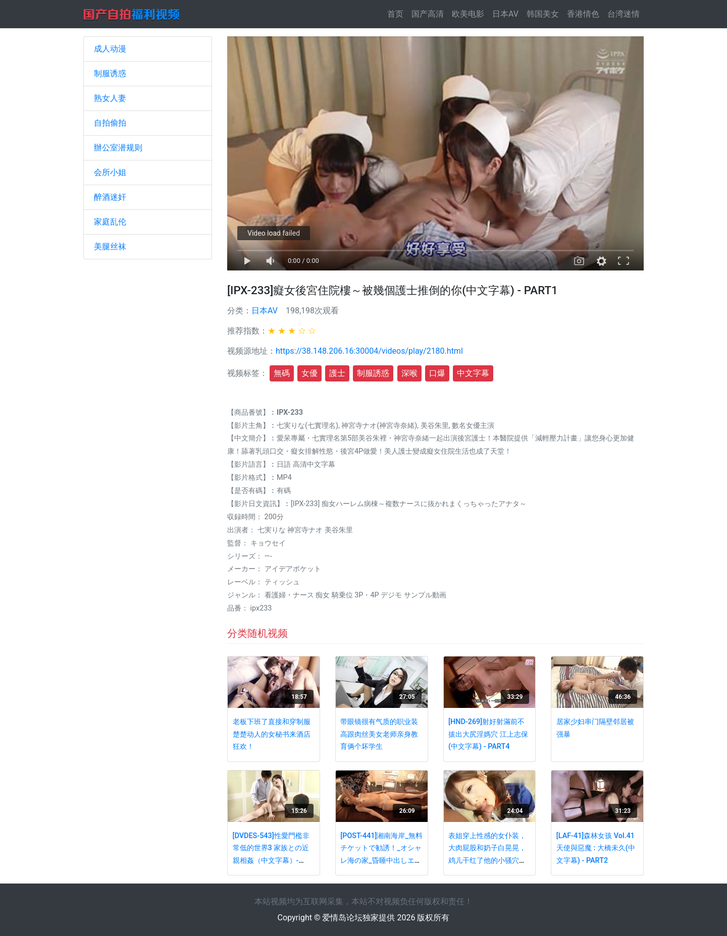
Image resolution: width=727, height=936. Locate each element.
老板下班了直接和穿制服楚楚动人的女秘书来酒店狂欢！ (271, 734)
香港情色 (583, 14)
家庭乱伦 (110, 222)
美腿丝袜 (110, 246)
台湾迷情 (623, 14)
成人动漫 (110, 48)
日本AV (505, 14)
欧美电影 (468, 14)
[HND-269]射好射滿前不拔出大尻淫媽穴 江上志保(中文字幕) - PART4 (488, 734)
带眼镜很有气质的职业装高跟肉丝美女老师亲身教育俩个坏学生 (379, 734)
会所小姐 (110, 172)
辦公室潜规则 (118, 147)
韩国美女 (543, 14)
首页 (397, 13)
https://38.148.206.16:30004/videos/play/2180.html (369, 351)
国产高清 (427, 14)
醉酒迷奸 (110, 197)
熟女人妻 (110, 98)
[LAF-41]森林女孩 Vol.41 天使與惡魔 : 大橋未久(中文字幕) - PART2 (595, 848)
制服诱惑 (110, 73)
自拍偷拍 (110, 123)
